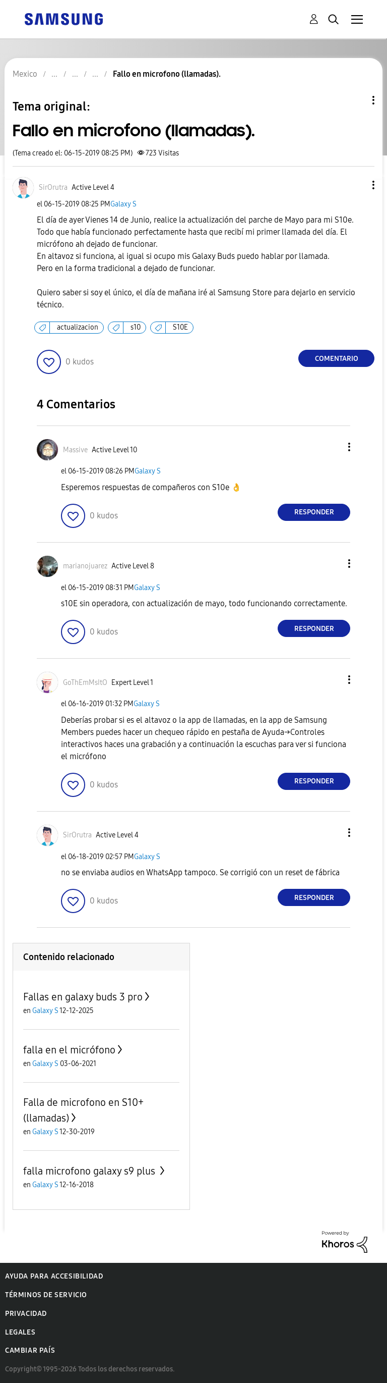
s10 (136, 327)
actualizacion (77, 327)
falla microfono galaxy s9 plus (90, 1171)
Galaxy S (123, 204)
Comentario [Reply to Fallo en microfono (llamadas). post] (336, 358)
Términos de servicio (46, 1295)
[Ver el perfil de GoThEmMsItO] (85, 682)
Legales (20, 1332)
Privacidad (26, 1313)
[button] (357, 185)
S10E (180, 327)
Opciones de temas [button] (356, 100)
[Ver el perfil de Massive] (75, 450)
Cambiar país (30, 1350)
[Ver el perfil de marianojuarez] (85, 566)
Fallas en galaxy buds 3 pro (83, 997)
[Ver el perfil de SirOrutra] (53, 187)
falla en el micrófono (69, 1050)
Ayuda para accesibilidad (54, 1276)
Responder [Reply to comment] (314, 512)
